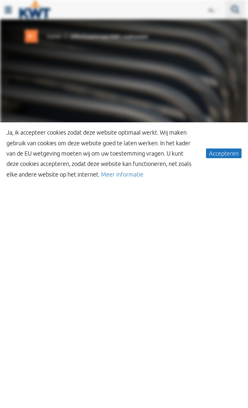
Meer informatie (122, 174)
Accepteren (224, 153)
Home (54, 36)
